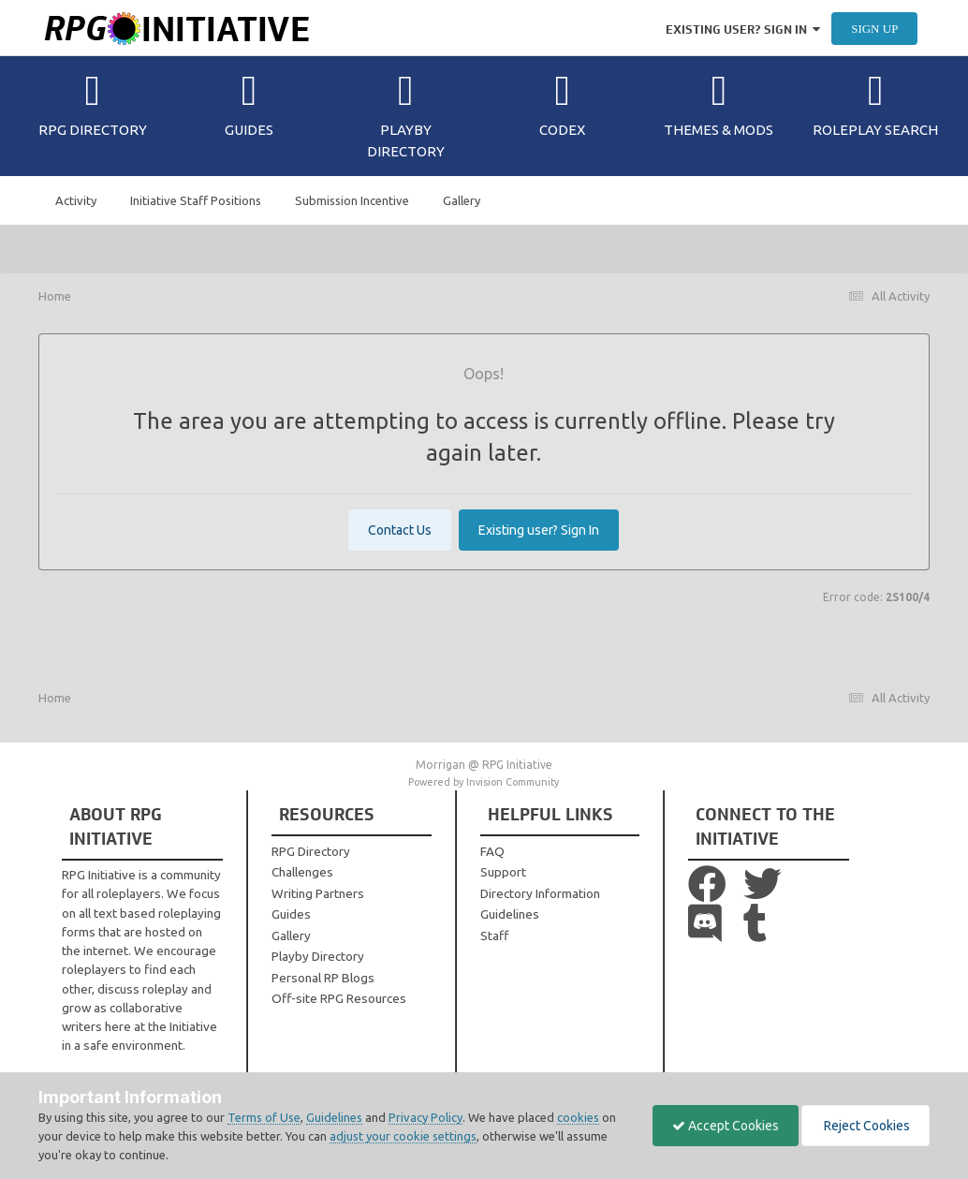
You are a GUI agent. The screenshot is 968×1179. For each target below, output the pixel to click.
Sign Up (874, 29)
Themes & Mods (718, 104)
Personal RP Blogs (322, 977)
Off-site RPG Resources (338, 998)
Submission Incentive (352, 200)
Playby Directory (406, 114)
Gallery (461, 200)
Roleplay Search (875, 104)
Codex (562, 104)
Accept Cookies (725, 1125)
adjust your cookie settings (403, 1135)
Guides (249, 104)
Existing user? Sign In (743, 29)
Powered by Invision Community (483, 782)
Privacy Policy (425, 1117)
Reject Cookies (865, 1125)
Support (503, 871)
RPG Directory (92, 104)
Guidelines (509, 913)
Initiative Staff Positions (195, 200)
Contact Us (400, 530)
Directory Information (540, 893)
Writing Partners (317, 893)
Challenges (302, 871)
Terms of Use (264, 1117)
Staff (494, 935)
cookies (578, 1117)
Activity (75, 200)
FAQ (492, 851)
